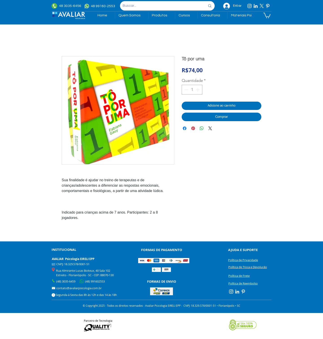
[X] (261, 6)
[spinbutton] (192, 89)
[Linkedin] (255, 6)
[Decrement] (185, 89)
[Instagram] (249, 6)
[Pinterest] (268, 6)
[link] (267, 15)
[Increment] (198, 89)
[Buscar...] (161, 6)
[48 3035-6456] (67, 5)
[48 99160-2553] (100, 6)
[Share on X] (210, 128)
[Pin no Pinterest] (193, 128)
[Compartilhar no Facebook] (184, 128)
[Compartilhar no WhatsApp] (201, 128)
